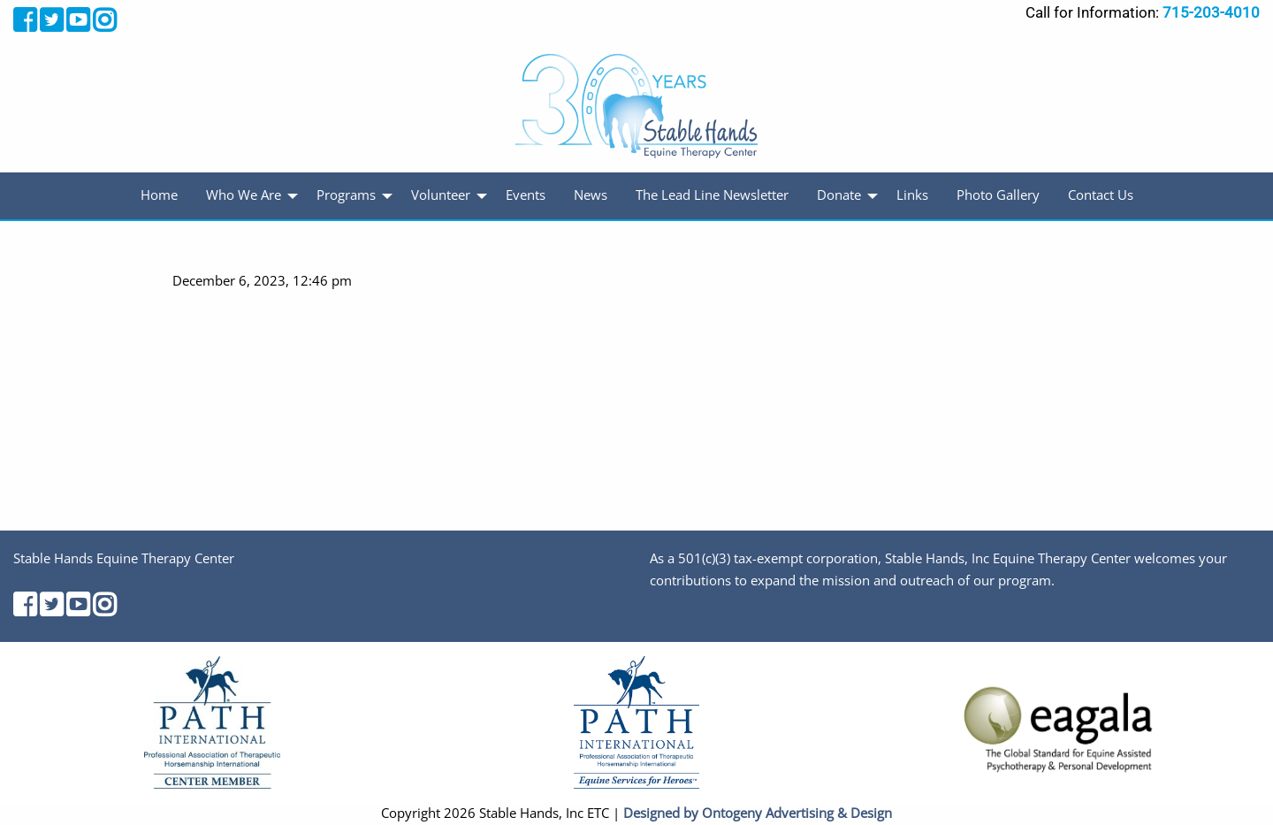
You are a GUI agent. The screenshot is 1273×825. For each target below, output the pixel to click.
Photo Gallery (998, 195)
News (590, 195)
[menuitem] (159, 195)
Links (912, 195)
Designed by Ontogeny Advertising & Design (757, 813)
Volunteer (440, 195)
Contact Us (1100, 195)
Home (159, 195)
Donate (839, 195)
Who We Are (243, 195)
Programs (346, 195)
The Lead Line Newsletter (712, 195)
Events (525, 195)
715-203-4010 (1211, 12)
